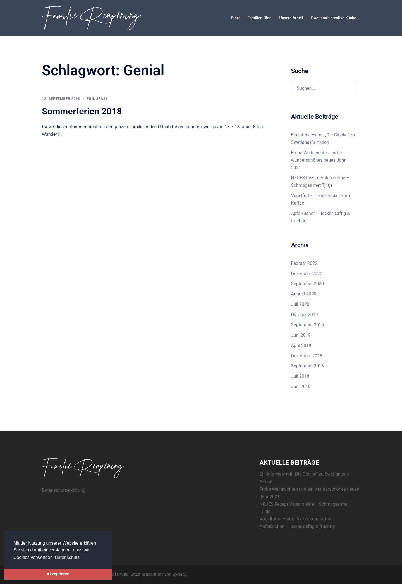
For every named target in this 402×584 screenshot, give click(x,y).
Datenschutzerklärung (63, 490)
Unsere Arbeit (291, 18)
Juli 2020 (300, 304)
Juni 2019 (301, 335)
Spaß (102, 99)
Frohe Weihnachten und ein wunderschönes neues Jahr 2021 (318, 160)
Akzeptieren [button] (58, 574)
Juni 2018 (301, 386)
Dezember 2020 (306, 273)
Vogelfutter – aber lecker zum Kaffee (296, 519)
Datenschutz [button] (67, 557)
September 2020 (307, 283)
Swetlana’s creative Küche (333, 18)
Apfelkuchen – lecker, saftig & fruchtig (297, 526)
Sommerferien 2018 (82, 111)
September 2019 (307, 325)
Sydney (180, 574)
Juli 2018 (300, 376)
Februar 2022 (304, 263)
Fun (90, 99)
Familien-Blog (259, 18)
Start (235, 18)
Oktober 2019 (304, 314)
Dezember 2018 (306, 355)
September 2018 (307, 366)
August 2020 (303, 294)
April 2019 (301, 345)
